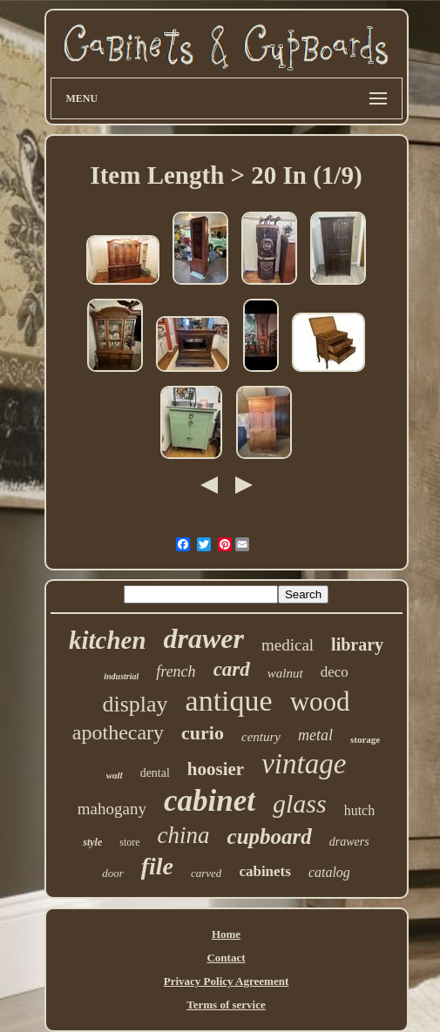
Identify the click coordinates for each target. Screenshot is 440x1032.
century (261, 737)
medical (287, 645)
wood (320, 701)
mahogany (112, 808)
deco (335, 672)
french (175, 671)
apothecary (118, 732)
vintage (303, 763)
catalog (329, 872)
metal (315, 735)
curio (202, 733)
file (157, 866)
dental (155, 772)
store (129, 842)
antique (229, 701)
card (231, 669)
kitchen (107, 640)
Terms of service (226, 1004)
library (357, 644)
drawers (349, 841)
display (134, 704)
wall (114, 775)
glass (300, 803)
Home (226, 934)
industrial (121, 676)
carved (206, 873)
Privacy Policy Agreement (226, 981)
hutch (360, 810)
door (113, 873)
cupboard (269, 836)
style (92, 842)
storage (365, 739)
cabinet (209, 801)
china (184, 835)
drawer (204, 638)
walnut (285, 673)
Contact (225, 957)
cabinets (265, 871)
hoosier (215, 769)
